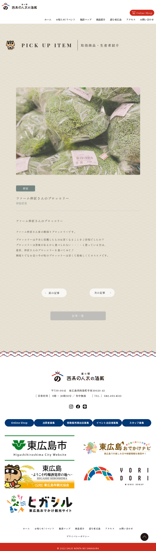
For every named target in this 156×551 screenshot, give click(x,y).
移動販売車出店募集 (78, 423)
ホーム (50, 19)
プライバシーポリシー (78, 535)
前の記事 (55, 303)
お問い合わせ (147, 19)
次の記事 (100, 303)
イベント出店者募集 (107, 423)
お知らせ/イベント (67, 19)
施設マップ (86, 19)
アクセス (131, 19)
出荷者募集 (48, 423)
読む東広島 (116, 19)
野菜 (25, 198)
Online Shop (142, 13)
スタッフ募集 (137, 423)
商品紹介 (101, 19)
